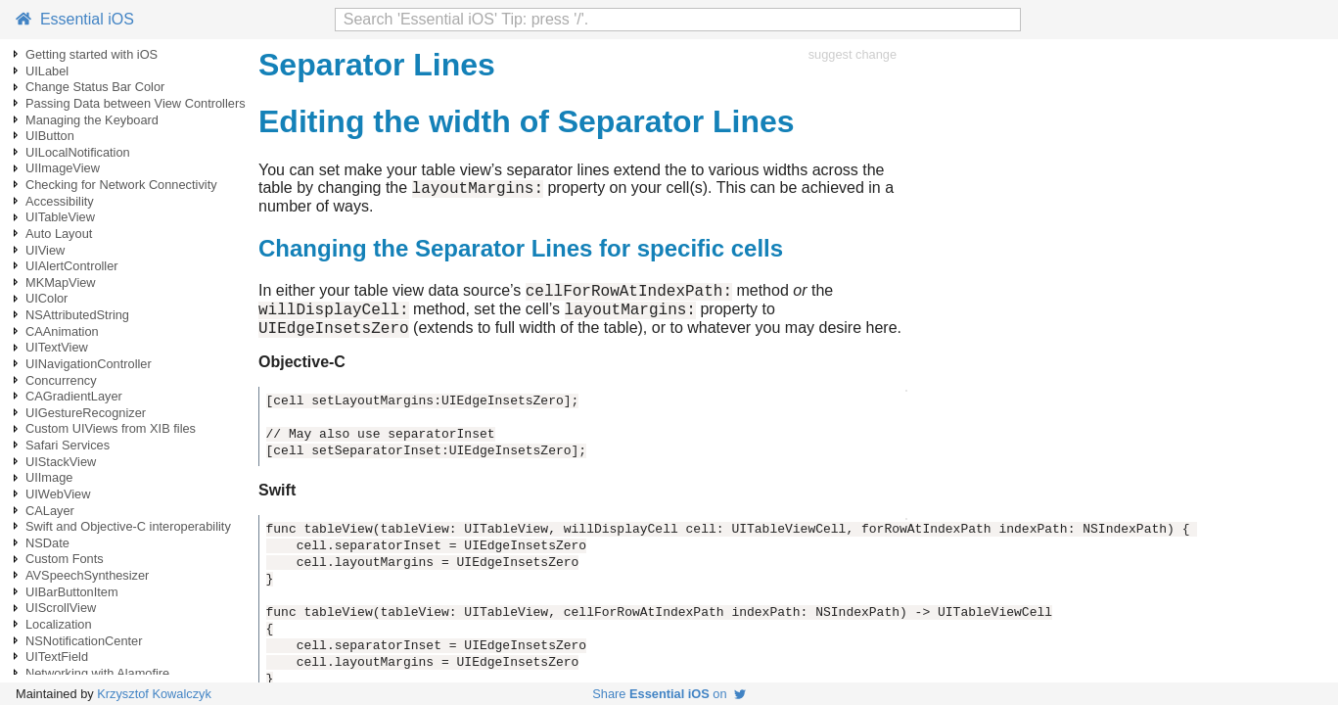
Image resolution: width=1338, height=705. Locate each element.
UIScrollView (60, 607)
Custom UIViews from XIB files (110, 428)
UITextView (56, 347)
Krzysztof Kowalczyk (154, 693)
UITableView (60, 217)
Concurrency (61, 380)
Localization (58, 624)
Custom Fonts (64, 558)
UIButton (49, 135)
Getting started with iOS (91, 54)
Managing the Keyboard (92, 120)
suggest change (852, 54)
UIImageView (62, 168)
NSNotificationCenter (84, 641)
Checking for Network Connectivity (121, 184)
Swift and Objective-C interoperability (128, 526)
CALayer (49, 510)
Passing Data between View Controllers (135, 103)
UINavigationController (88, 363)
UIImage (48, 477)
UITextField (56, 656)
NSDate (47, 543)
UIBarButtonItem (71, 592)
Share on (668, 693)
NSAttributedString (77, 314)
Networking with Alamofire (97, 673)
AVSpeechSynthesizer (87, 575)
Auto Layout (58, 233)
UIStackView (60, 461)
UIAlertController (71, 265)
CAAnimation (62, 331)
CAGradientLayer (73, 396)
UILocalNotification (77, 152)
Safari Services (67, 445)
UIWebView (57, 494)
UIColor (46, 298)
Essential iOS (75, 19)
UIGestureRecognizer (85, 412)
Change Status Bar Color (94, 86)
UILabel (47, 71)
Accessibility (59, 201)
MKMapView (60, 282)
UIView (45, 250)
